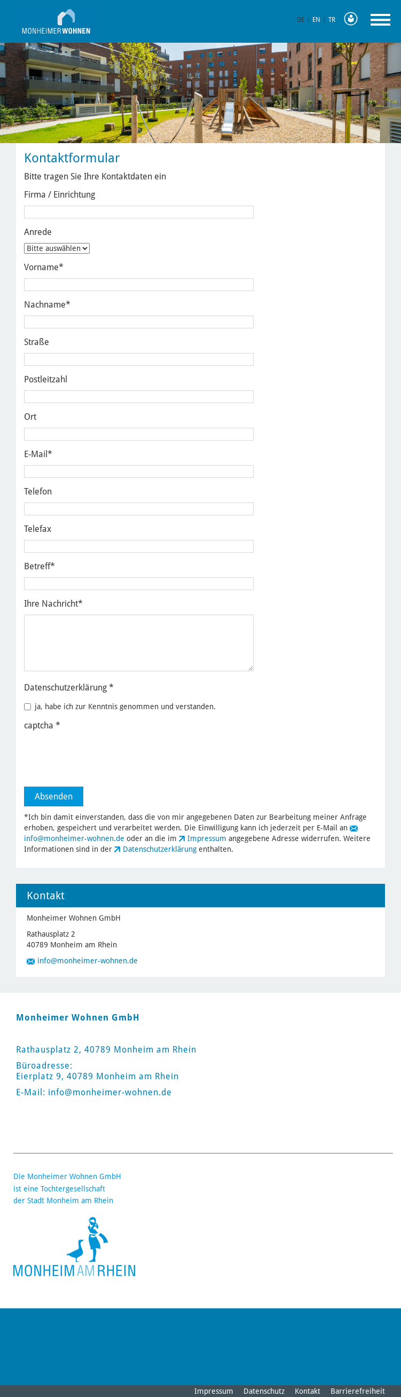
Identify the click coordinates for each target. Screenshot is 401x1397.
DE (300, 19)
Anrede (38, 232)
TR (331, 19)
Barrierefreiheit (358, 1391)
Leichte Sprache (353, 19)
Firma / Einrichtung (59, 195)
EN (316, 19)
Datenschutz (264, 1391)
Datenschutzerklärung (159, 849)
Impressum (206, 838)
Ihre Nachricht (53, 604)
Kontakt (307, 1391)
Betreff (39, 566)
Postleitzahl (45, 379)
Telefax (37, 529)
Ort (30, 417)
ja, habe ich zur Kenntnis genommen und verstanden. (120, 706)
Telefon (38, 491)
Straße (36, 342)
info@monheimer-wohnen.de (74, 838)
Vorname (44, 267)
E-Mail (38, 454)
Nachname (47, 305)
